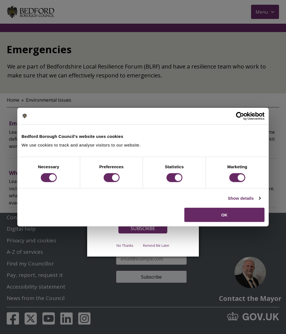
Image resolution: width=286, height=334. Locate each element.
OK (224, 215)
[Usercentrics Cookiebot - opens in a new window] (240, 116)
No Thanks (124, 245)
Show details (241, 198)
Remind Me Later (156, 245)
